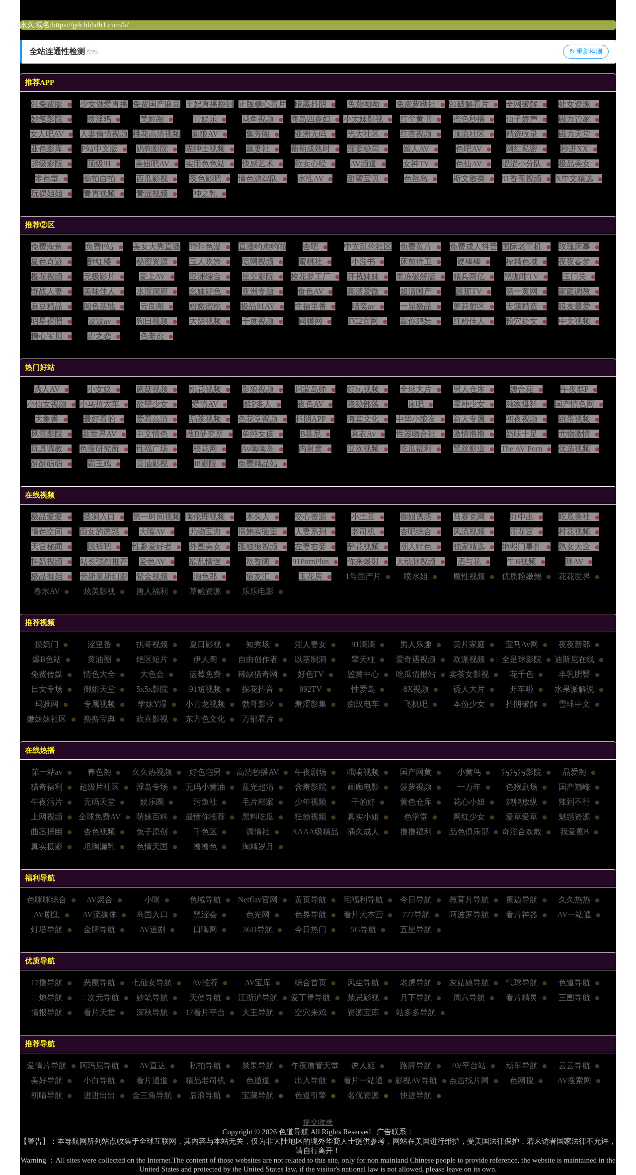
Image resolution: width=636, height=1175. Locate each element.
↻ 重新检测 (585, 51)
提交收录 (318, 1122)
